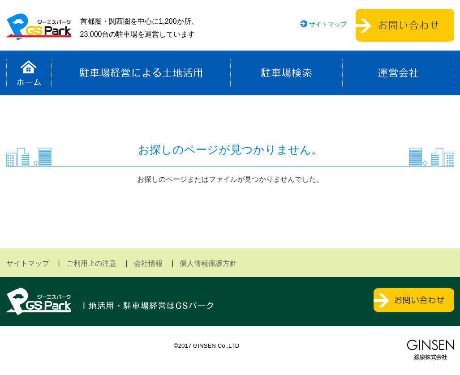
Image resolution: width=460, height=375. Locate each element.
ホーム (29, 73)
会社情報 (148, 263)
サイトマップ (328, 24)
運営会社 (398, 73)
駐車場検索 (286, 73)
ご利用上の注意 (91, 263)
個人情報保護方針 (208, 263)
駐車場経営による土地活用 (141, 73)
